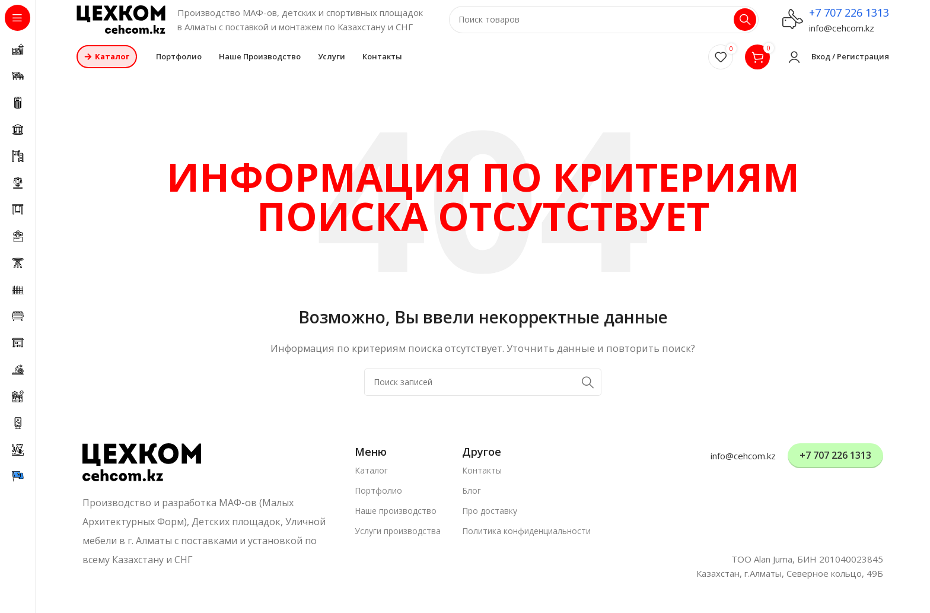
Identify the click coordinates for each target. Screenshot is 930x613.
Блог (471, 498)
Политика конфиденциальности (526, 539)
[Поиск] (604, 23)
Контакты (482, 478)
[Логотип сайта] (121, 22)
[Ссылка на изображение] (141, 469)
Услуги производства (398, 539)
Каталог (371, 478)
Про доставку (489, 519)
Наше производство (396, 519)
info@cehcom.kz (841, 32)
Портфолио (378, 498)
